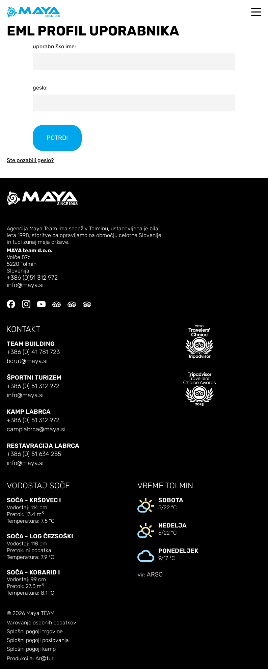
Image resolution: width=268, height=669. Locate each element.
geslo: (40, 87)
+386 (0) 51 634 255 (34, 454)
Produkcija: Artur (30, 658)
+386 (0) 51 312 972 (33, 386)
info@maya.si (25, 285)
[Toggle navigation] (256, 12)
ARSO (155, 574)
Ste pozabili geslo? (30, 160)
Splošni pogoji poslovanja (38, 640)
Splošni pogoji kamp (31, 649)
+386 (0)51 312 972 (32, 277)
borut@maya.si (27, 361)
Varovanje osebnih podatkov (41, 622)
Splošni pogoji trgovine (35, 631)
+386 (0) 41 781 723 (33, 352)
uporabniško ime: (54, 46)
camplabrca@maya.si (36, 429)
